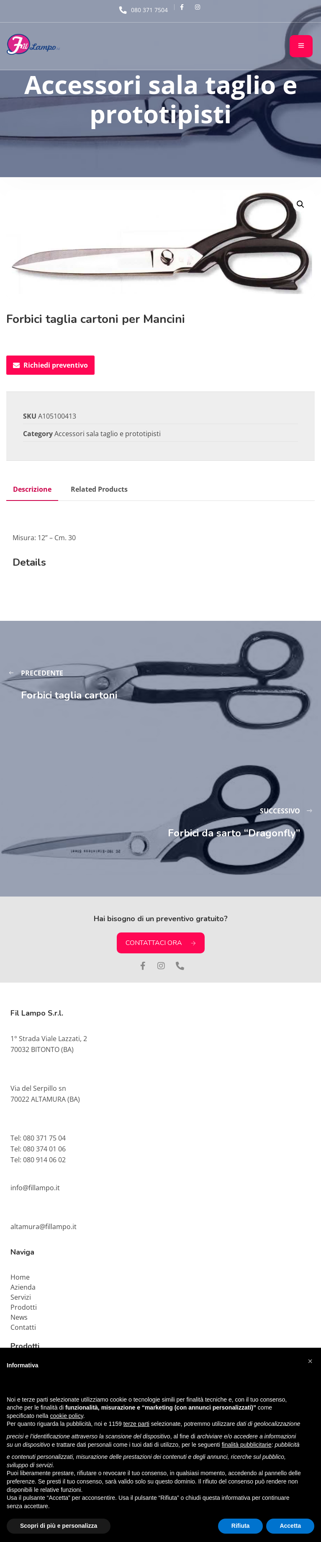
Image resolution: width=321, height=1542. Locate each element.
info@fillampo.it (35, 1187)
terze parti (136, 1423)
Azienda (23, 1287)
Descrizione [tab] (32, 489)
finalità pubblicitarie (247, 1444)
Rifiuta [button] (240, 1525)
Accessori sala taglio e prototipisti (107, 433)
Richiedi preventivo (50, 365)
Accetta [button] (290, 1525)
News (19, 1317)
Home (20, 1277)
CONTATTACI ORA (161, 943)
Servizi (20, 1297)
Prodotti (23, 1307)
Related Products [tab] (99, 489)
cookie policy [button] (66, 1415)
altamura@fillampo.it (43, 1226)
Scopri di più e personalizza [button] (58, 1525)
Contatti (23, 1327)
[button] (300, 204)
